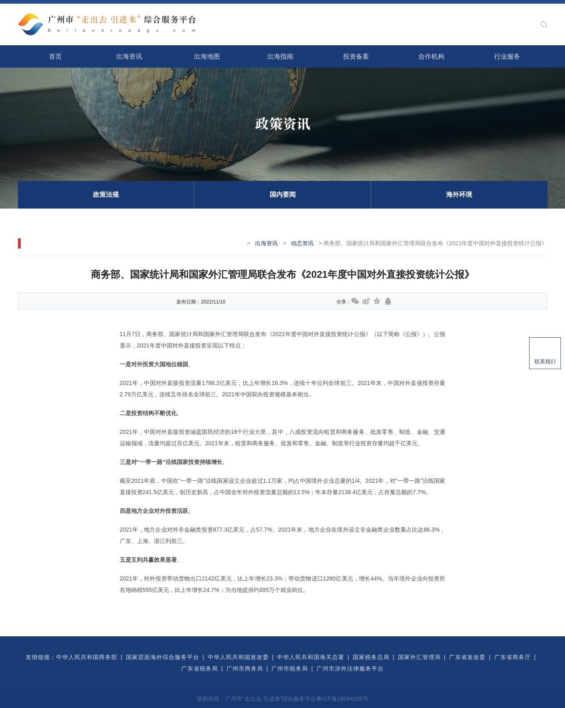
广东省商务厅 (512, 657)
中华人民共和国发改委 (238, 657)
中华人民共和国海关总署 (310, 657)
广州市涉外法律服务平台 (350, 668)
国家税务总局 (371, 657)
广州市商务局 (244, 668)
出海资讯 (129, 56)
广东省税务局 (199, 668)
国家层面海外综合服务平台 (162, 657)
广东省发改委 (467, 657)
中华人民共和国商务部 (86, 657)
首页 (55, 56)
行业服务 (507, 56)
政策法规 (106, 194)
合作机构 (431, 56)
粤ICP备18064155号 (342, 698)
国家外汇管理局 (419, 657)
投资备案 (356, 56)
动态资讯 (302, 243)
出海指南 (280, 56)
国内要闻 (283, 194)
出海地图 (207, 56)
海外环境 (459, 194)
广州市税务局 (289, 668)
